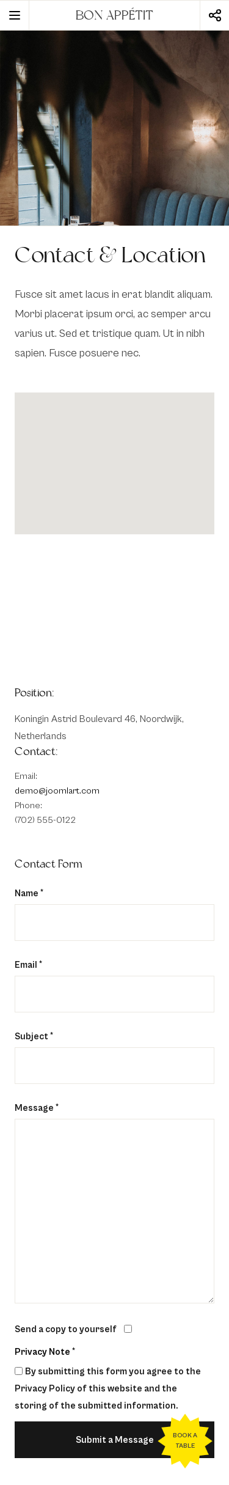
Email (28, 965)
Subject (34, 1036)
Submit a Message (115, 1440)
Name (29, 893)
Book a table (185, 1441)
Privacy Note (42, 1352)
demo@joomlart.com (57, 791)
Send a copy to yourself (66, 1329)
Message (37, 1108)
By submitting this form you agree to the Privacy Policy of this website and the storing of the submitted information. (108, 1388)
